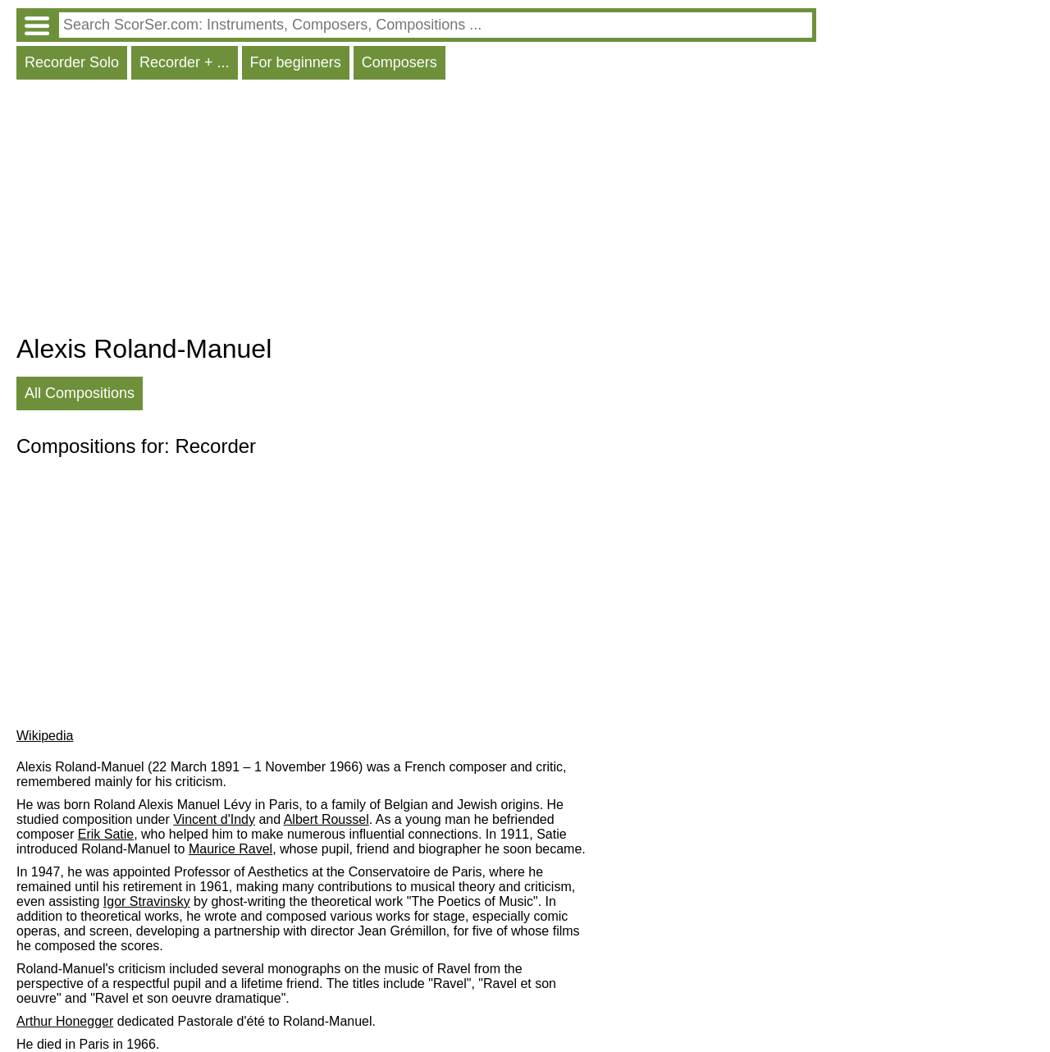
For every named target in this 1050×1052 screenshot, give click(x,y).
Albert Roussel (326, 819)
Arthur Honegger (64, 1021)
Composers (399, 62)
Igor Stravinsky (146, 901)
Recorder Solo (72, 62)
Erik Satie (106, 834)
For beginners (295, 62)
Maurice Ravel (230, 849)
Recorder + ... (184, 62)
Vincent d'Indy (214, 819)
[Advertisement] (416, 211)
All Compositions (80, 393)
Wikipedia (44, 736)
